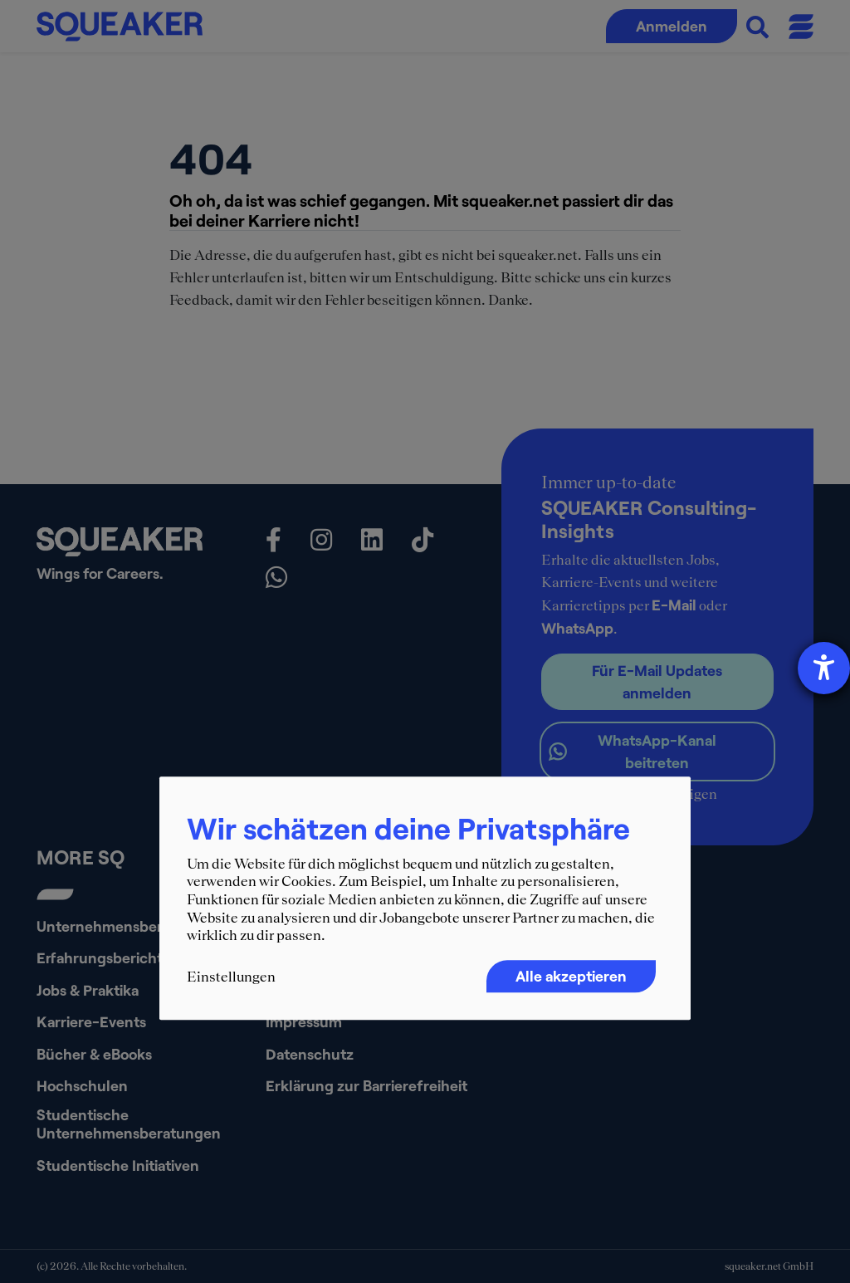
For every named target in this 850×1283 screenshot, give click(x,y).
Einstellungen (231, 976)
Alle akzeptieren (571, 976)
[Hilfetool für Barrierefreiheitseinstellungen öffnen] (824, 668)
